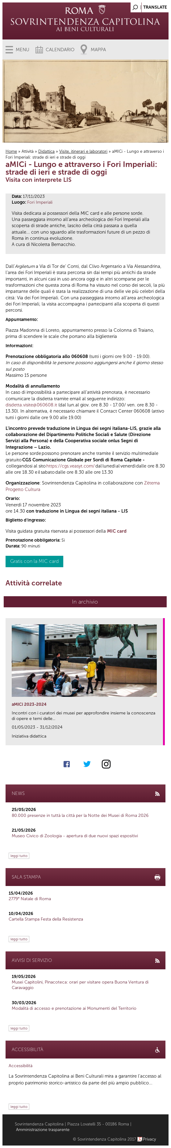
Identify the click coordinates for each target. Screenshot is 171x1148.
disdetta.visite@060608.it (31, 405)
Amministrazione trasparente (42, 1129)
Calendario (60, 49)
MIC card (117, 531)
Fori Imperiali (39, 202)
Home (11, 151)
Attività (28, 151)
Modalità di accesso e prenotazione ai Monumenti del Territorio (74, 1008)
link (160, 738)
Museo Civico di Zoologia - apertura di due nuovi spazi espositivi (75, 835)
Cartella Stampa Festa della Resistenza (46, 919)
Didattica (46, 151)
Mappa (98, 49)
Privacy (149, 1139)
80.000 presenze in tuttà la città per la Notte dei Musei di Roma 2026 (80, 815)
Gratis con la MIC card (34, 561)
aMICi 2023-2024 (29, 704)
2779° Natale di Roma (30, 898)
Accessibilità (20, 1065)
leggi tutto (18, 856)
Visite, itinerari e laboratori (83, 151)
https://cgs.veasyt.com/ (70, 466)
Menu (22, 49)
